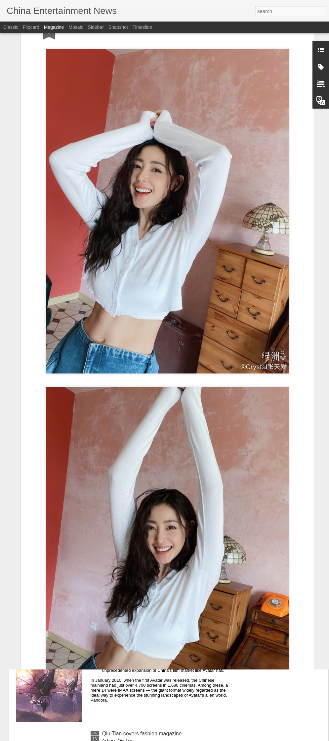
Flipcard (31, 27)
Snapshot (118, 27)
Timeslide (142, 27)
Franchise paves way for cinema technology (153, 658)
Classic (10, 27)
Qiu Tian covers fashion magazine (142, 733)
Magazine (54, 27)
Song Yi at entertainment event (138, 583)
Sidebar (96, 27)
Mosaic (75, 27)
